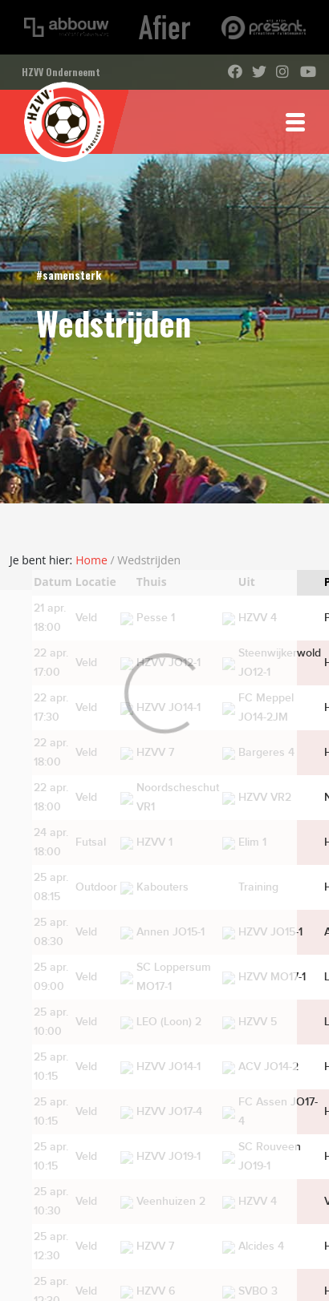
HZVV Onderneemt (61, 72)
